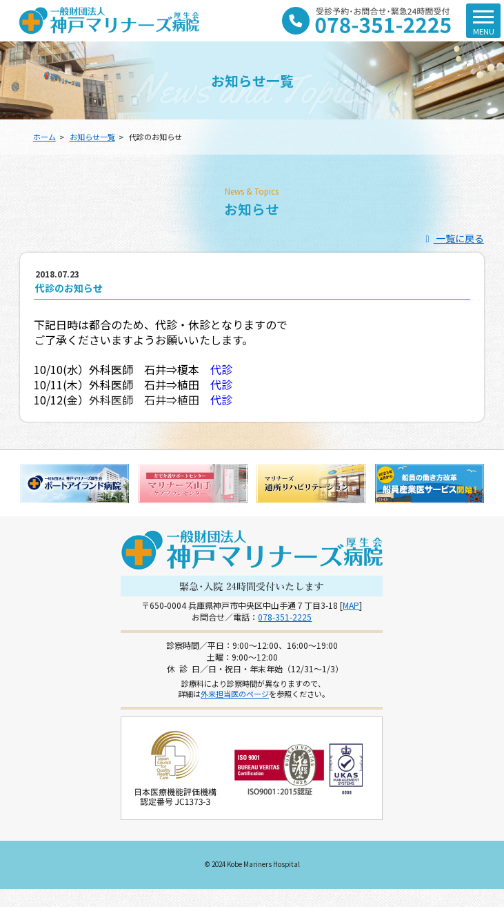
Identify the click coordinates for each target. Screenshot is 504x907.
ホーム (44, 136)
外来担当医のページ (235, 693)
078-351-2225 (285, 617)
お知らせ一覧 (92, 136)
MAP (351, 605)
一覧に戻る (452, 238)
